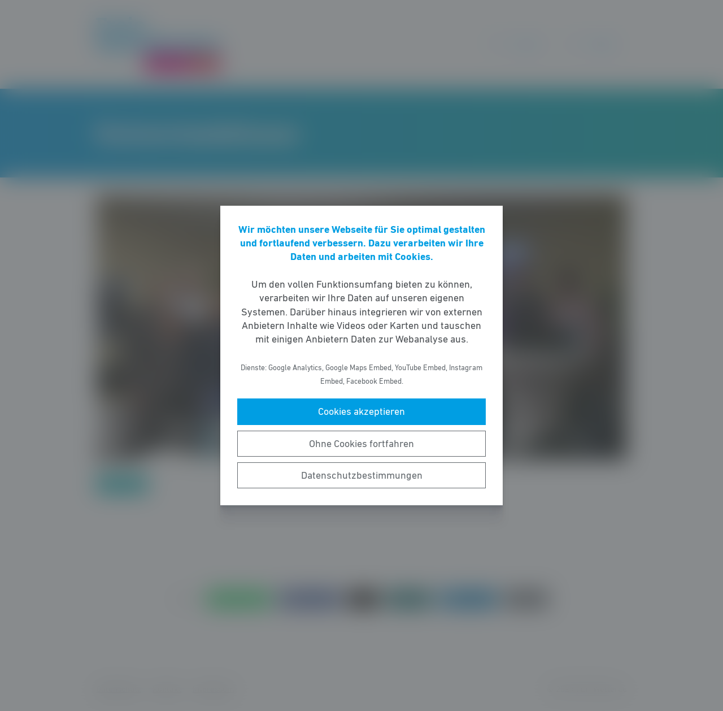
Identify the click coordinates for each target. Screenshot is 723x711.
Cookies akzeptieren (361, 411)
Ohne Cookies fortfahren (361, 443)
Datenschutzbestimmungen (362, 475)
